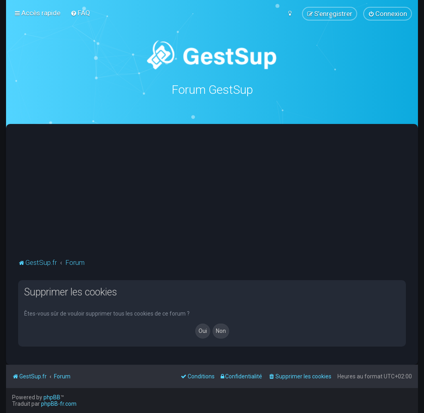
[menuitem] (80, 13)
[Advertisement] (221, 196)
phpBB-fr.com (59, 404)
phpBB (51, 397)
